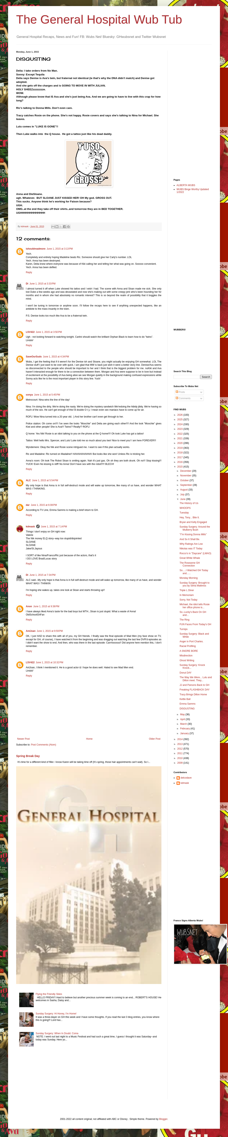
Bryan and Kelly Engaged (193, 522)
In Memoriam (187, 595)
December (186, 471)
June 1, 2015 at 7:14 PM (54, 526)
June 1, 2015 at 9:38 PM (46, 606)
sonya (29, 394)
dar (28, 505)
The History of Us (189, 503)
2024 (180, 424)
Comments (183, 398)
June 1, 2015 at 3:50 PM (49, 332)
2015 (180, 466)
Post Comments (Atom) (43, 744)
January (184, 733)
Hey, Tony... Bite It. (190, 517)
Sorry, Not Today (188, 599)
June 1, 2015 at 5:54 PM (45, 480)
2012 (180, 748)
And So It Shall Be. (190, 539)
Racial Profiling (188, 646)
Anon (29, 606)
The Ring (184, 619)
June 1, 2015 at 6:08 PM (44, 505)
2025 (180, 419)
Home (89, 738)
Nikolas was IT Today (191, 548)
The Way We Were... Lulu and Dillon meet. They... (196, 679)
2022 (180, 433)
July (182, 494)
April (183, 719)
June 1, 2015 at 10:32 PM (49, 662)
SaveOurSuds (34, 356)
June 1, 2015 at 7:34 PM (42, 575)
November (186, 475)
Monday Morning (189, 578)
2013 (180, 744)
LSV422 (30, 332)
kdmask (30, 526)
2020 (180, 443)
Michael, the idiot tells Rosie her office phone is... (195, 606)
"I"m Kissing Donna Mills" (193, 534)
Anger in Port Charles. (191, 641)
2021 (180, 438)
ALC (28, 480)
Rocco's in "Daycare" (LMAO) (195, 553)
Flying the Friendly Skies (49, 994)
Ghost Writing (187, 660)
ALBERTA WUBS (186, 185)
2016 (180, 462)
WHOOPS (185, 508)
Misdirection (186, 655)
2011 (180, 753)
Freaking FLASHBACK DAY (195, 689)
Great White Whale (190, 558)
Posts (180, 392)
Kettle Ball (185, 699)
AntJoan (31, 631)
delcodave (186, 777)
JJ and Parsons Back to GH (194, 685)
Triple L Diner (187, 590)
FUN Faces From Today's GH (195, 624)
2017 (180, 457)
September (186, 485)
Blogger (163, 1119)
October (184, 480)
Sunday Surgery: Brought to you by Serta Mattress (194, 584)
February (185, 728)
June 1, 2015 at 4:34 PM (56, 356)
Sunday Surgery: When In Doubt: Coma (57, 1033)
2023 (180, 429)
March (184, 724)
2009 (180, 762)
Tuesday (184, 512)
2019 (180, 448)
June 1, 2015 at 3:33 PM (42, 283)
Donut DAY (185, 672)
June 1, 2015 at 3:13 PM (60, 248)
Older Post (154, 738)
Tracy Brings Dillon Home (193, 694)
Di (27, 283)
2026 (180, 414)
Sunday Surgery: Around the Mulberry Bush (195, 528)
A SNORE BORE (189, 651)
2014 (180, 739)
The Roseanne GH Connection (190, 564)
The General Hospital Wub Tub (99, 19)
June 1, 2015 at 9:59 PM (50, 631)
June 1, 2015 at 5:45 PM (47, 394)
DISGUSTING (187, 708)
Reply (29, 272)
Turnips (184, 629)
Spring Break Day (28, 756)
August (184, 489)
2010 (180, 758)
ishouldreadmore (35, 248)
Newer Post (23, 738)
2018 (180, 452)
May (182, 714)
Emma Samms (188, 703)
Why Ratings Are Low (191, 543)
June (183, 499)
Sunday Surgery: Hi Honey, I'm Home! (56, 1013)
